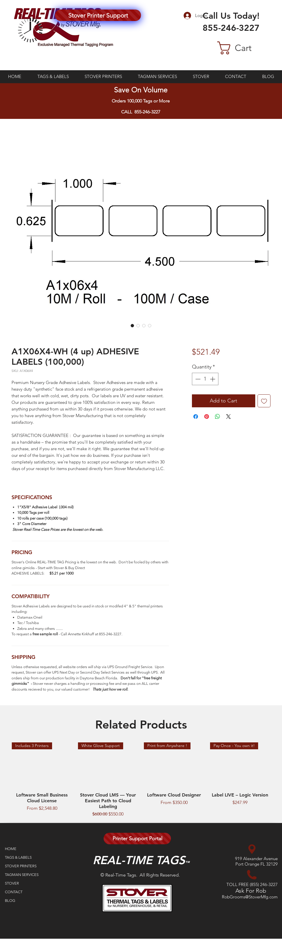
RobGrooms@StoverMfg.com (250, 897)
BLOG (10, 900)
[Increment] (213, 379)
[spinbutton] (205, 379)
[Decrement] (197, 379)
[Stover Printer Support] (98, 15)
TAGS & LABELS (18, 857)
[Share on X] (228, 416)
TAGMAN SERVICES (22, 874)
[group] (141, 780)
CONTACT (13, 892)
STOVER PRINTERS (21, 866)
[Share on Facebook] (195, 416)
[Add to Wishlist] (264, 400)
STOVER (12, 883)
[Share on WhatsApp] (217, 416)
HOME (10, 849)
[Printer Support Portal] (137, 838)
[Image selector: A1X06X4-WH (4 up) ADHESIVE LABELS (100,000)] (132, 325)
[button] (243, 47)
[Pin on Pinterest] (206, 416)
